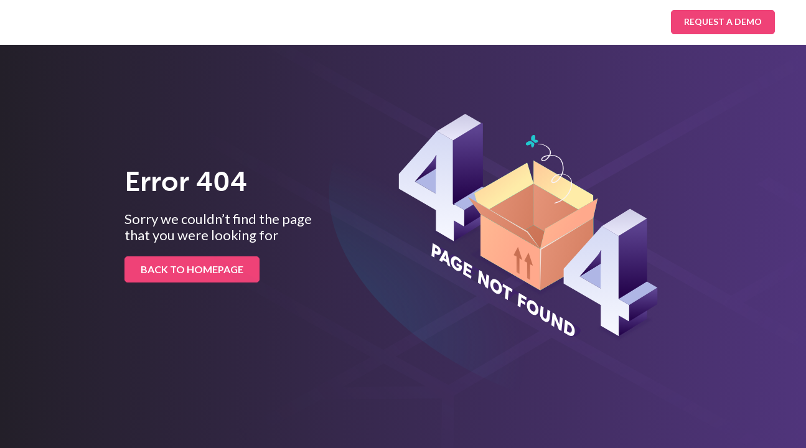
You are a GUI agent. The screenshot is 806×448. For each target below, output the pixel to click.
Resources (418, 22)
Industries (268, 22)
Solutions (192, 22)
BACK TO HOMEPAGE (192, 269)
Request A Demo (723, 21)
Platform (343, 22)
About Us (494, 22)
